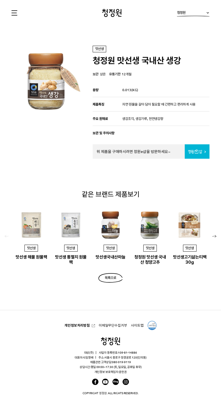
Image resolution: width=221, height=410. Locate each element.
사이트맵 (137, 325)
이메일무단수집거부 (113, 325)
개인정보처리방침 (77, 325)
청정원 (193, 14)
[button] (214, 236)
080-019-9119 (121, 362)
